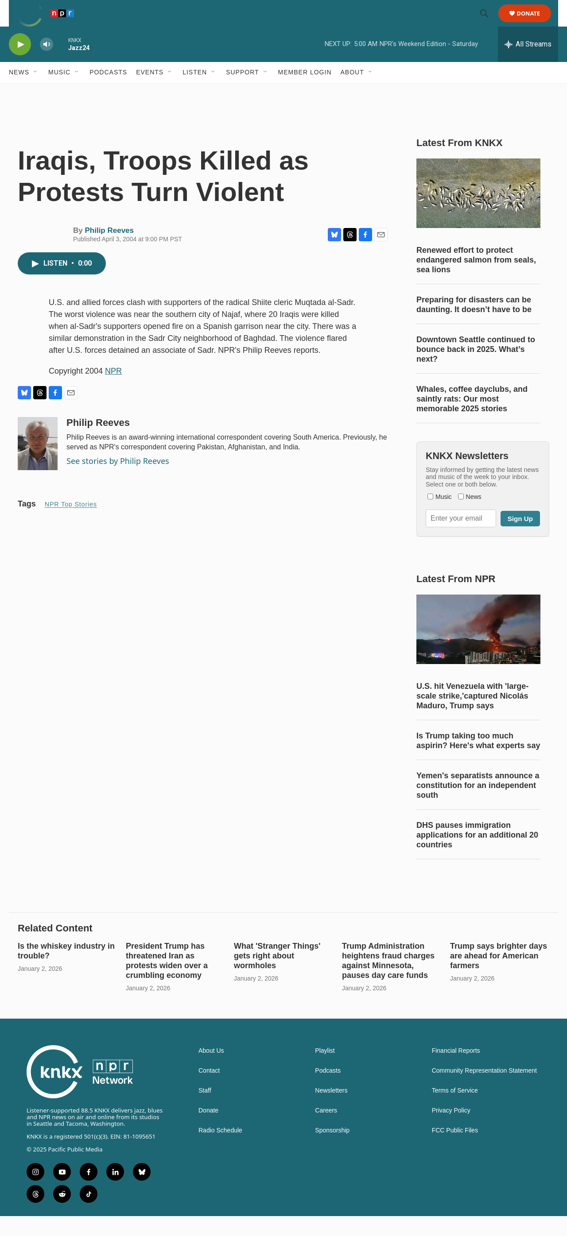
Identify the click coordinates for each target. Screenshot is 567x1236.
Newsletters (331, 1110)
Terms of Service (455, 1110)
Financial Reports (456, 1070)
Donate (534, 23)
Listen (195, 92)
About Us (211, 1070)
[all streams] (528, 64)
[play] (20, 64)
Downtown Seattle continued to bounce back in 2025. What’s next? (475, 369)
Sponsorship (332, 1150)
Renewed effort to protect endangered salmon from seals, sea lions (476, 280)
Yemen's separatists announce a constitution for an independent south (477, 805)
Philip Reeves (109, 250)
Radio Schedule (220, 1150)
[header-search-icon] (488, 23)
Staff (204, 1110)
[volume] (46, 64)
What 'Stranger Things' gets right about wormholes (277, 976)
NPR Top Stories (71, 524)
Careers (326, 1130)
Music (59, 92)
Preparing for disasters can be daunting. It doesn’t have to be (474, 324)
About (352, 92)
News (19, 92)
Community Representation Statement (484, 1090)
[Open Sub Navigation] (35, 92)
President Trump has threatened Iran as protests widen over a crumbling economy (167, 981)
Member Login (305, 92)
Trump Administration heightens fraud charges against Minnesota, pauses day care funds (388, 981)
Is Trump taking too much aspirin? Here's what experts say (478, 760)
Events (149, 92)
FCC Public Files (455, 1150)
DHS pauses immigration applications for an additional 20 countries (477, 855)
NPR (113, 390)
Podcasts (108, 92)
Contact (209, 1090)
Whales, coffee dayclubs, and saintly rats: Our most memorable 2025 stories (472, 419)
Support (242, 92)
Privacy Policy (451, 1130)
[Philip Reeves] (38, 463)
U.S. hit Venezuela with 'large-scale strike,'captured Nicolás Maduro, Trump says (472, 716)
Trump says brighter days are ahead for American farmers (498, 976)
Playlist (324, 1070)
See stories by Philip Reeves (117, 480)
